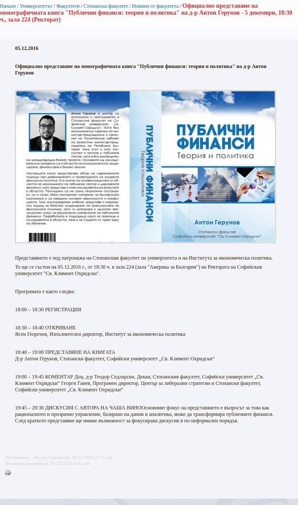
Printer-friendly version (10, 473)
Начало (8, 6)
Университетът (36, 6)
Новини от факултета (155, 6)
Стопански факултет (106, 6)
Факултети (68, 6)
